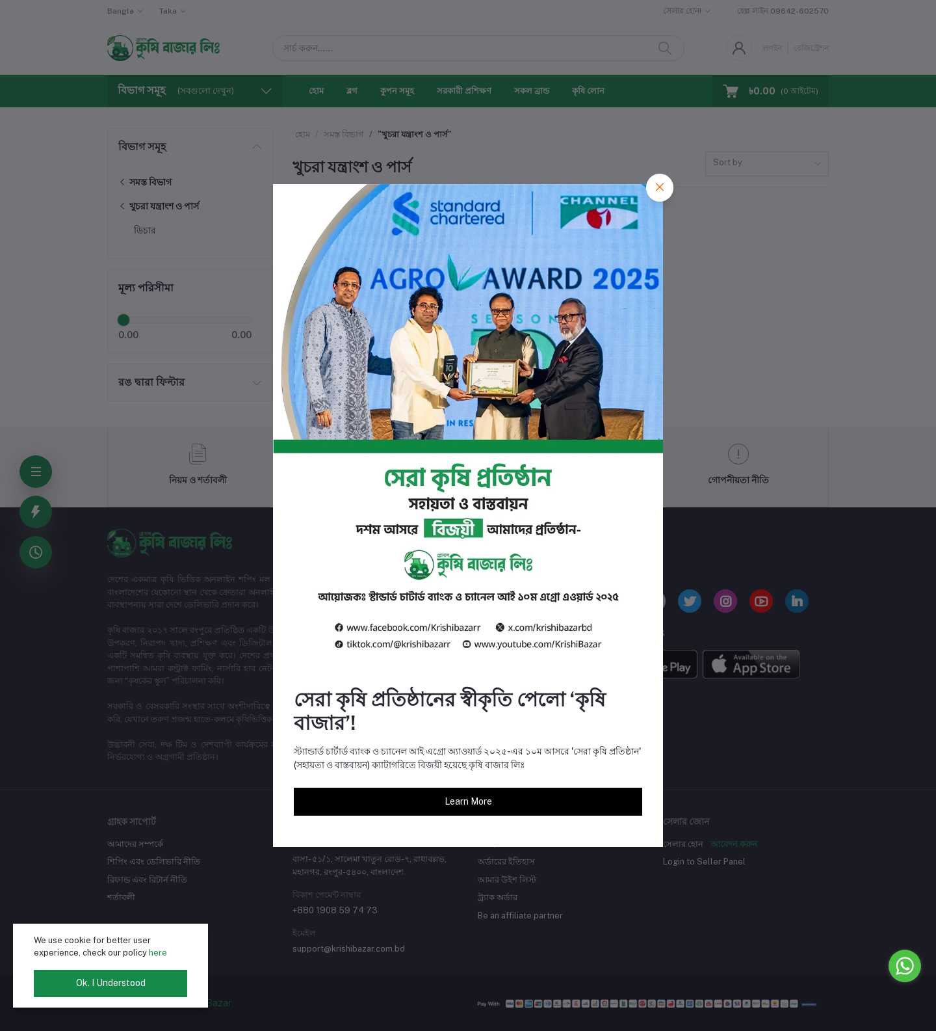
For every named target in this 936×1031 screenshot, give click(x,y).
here (158, 952)
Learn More (468, 801)
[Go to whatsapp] (905, 966)
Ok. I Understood (111, 983)
